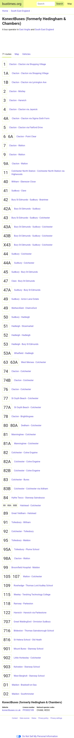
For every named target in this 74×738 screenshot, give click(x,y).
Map (69, 3)
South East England (44, 29)
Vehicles (26, 54)
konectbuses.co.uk (11, 710)
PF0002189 (28, 710)
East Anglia (24, 29)
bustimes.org (11, 4)
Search (45, 3)
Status (34, 718)
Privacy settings (56, 718)
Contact (15, 718)
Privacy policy (43, 718)
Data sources (24, 718)
